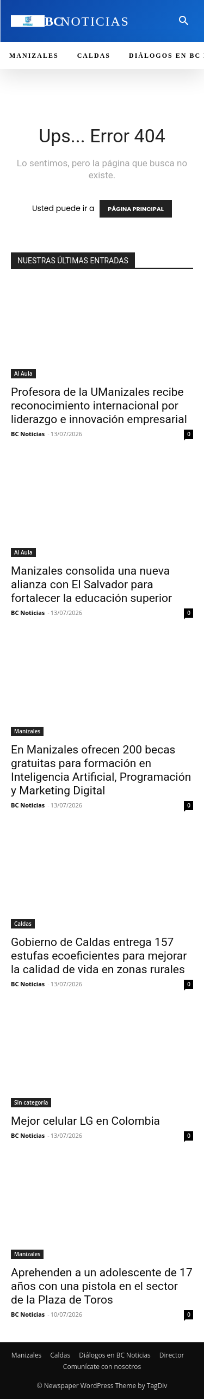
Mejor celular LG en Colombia (85, 1120)
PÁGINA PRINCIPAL (136, 208)
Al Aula (23, 373)
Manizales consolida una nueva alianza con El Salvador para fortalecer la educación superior (91, 584)
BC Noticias (28, 434)
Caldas (23, 923)
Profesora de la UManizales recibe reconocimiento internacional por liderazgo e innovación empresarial (99, 405)
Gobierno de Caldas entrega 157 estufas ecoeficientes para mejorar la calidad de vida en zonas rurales (99, 956)
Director (171, 1355)
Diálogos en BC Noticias (115, 1355)
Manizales (27, 731)
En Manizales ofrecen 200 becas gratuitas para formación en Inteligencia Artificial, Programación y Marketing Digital (101, 770)
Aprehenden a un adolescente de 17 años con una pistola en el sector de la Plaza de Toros (102, 1286)
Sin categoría (31, 1102)
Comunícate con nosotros (102, 1366)
